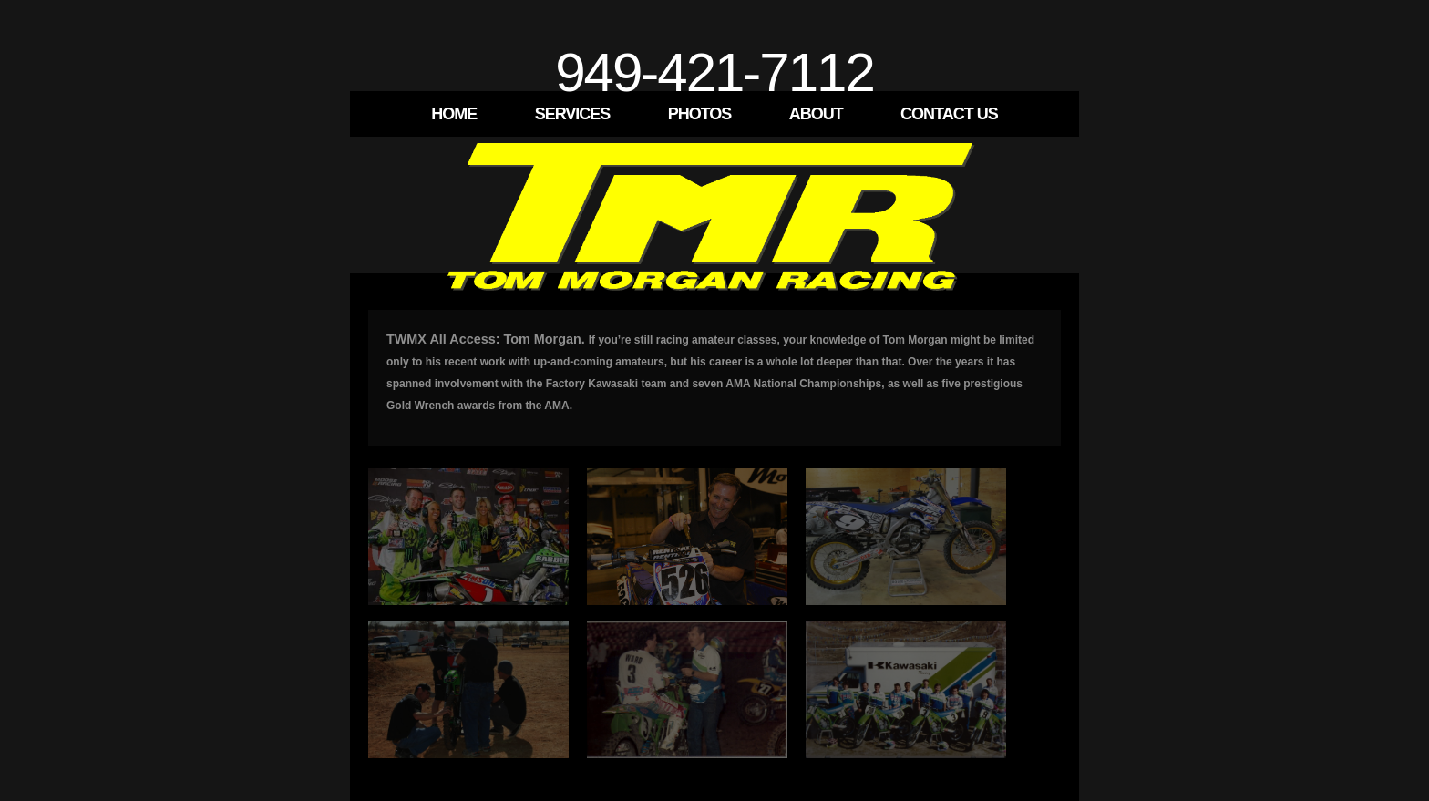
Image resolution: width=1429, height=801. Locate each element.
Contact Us (949, 114)
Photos (700, 114)
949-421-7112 (714, 72)
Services (573, 114)
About (816, 114)
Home (454, 114)
